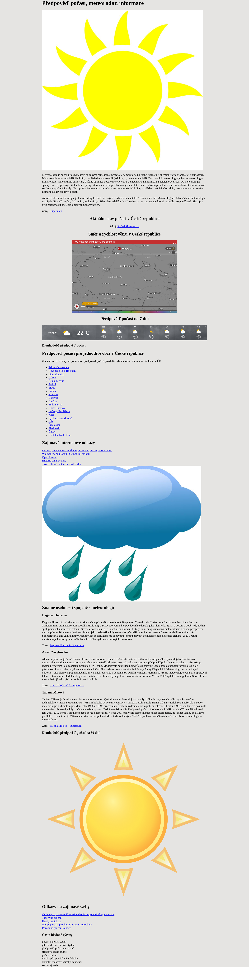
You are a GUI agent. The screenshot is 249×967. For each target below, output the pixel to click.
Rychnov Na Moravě (60, 418)
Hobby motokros (51, 921)
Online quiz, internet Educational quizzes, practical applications (78, 914)
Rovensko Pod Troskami (62, 370)
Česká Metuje (56, 380)
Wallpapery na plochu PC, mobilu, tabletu (66, 453)
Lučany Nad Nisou (59, 411)
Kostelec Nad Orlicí (60, 435)
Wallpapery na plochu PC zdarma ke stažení (67, 924)
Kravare (53, 394)
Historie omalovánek (54, 460)
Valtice (52, 377)
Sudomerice (55, 404)
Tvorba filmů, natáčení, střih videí (61, 464)
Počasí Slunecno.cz (128, 226)
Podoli (52, 384)
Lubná (52, 391)
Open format (49, 457)
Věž (51, 421)
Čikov (52, 431)
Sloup (52, 387)
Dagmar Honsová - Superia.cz (67, 645)
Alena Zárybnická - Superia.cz (67, 685)
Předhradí (54, 428)
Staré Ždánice (56, 374)
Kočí (51, 414)
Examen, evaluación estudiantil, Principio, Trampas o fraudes (77, 450)
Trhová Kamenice (59, 367)
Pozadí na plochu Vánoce (56, 927)
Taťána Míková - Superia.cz (66, 725)
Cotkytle (53, 397)
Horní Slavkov (57, 407)
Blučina (53, 401)
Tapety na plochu (52, 917)
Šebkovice (54, 424)
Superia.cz (56, 210)
